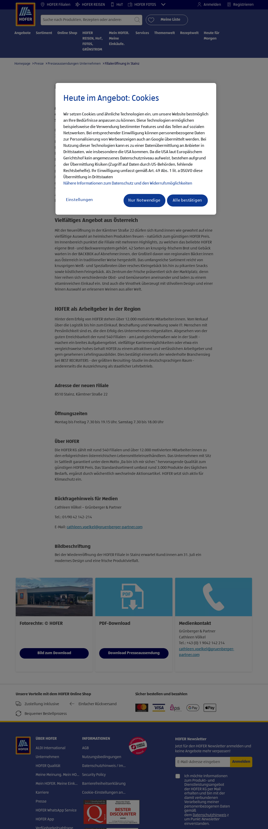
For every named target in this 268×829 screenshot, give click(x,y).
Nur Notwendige (144, 200)
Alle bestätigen (187, 200)
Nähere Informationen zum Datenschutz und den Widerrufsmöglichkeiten (127, 183)
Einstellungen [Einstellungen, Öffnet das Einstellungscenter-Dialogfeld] (79, 200)
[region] (135, 149)
